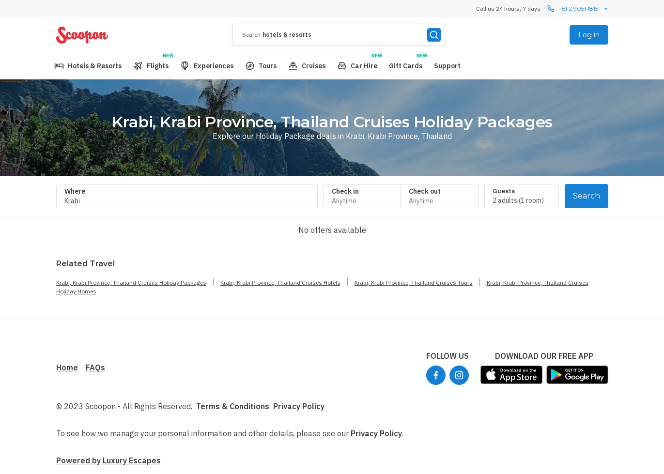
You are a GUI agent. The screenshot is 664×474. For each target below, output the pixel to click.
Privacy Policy (298, 406)
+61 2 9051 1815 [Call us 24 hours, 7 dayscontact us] (578, 9)
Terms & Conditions (232, 406)
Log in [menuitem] (589, 35)
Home (67, 367)
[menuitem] (87, 65)
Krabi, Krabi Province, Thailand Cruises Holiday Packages (131, 282)
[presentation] (338, 35)
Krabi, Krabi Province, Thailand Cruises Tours (414, 282)
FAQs (95, 367)
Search (586, 195)
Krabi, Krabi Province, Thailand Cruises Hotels (280, 282)
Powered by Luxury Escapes (108, 460)
